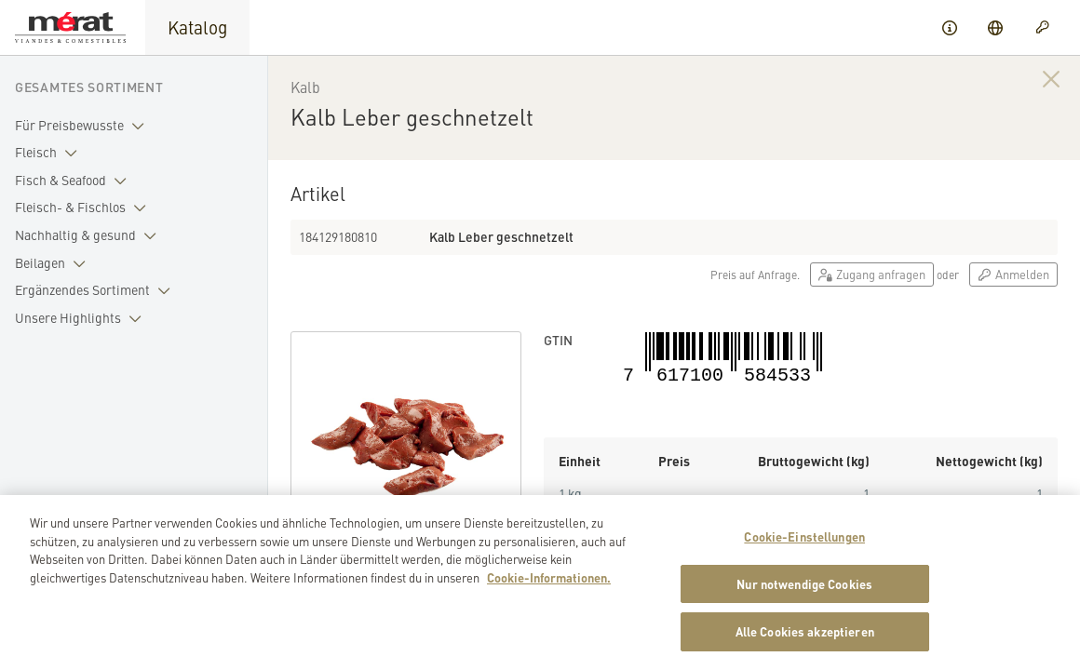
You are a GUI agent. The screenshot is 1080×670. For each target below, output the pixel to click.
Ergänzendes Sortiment (96, 290)
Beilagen (54, 263)
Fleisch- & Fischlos (84, 207)
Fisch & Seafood (74, 180)
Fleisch (50, 152)
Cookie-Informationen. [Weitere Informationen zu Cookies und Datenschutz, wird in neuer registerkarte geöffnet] (549, 587)
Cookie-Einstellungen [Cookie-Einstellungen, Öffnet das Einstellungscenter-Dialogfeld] (804, 547)
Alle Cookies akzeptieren (805, 642)
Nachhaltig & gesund (89, 235)
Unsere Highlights (82, 318)
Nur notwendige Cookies (804, 594)
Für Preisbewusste (83, 125)
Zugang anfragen (871, 274)
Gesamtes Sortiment (89, 86)
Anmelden (1013, 274)
